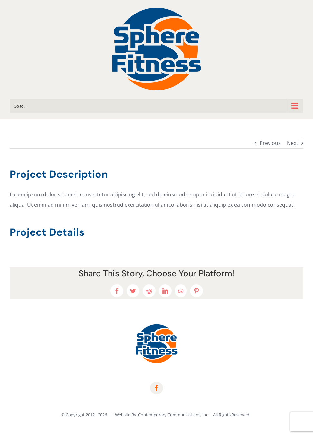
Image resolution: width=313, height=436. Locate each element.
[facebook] (156, 388)
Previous (270, 143)
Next (292, 143)
